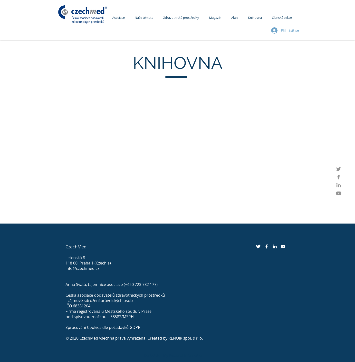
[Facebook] (339, 177)
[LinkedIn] (339, 185)
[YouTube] (339, 193)
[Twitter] (339, 169)
